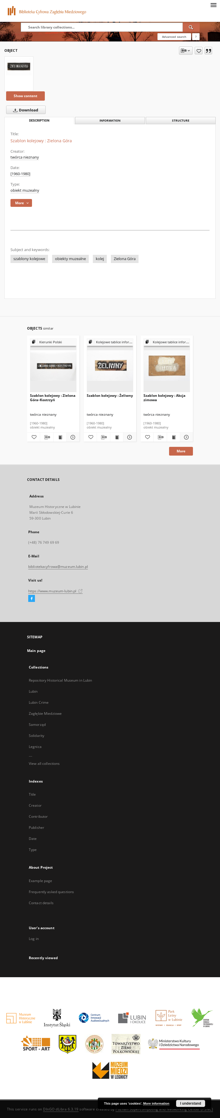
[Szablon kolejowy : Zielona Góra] (19, 66)
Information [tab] (110, 120)
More (181, 451)
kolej (100, 258)
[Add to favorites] (199, 50)
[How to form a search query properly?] (196, 36)
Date (33, 838)
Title (32, 794)
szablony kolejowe (29, 258)
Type (33, 849)
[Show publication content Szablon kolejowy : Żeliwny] (116, 437)
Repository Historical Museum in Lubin (60, 680)
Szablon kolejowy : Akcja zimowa (164, 397)
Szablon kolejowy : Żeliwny (110, 395)
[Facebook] (31, 598)
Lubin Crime (39, 702)
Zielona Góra (125, 258)
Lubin (33, 691)
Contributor (38, 816)
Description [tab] (39, 120)
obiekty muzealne (70, 258)
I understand (190, 1103)
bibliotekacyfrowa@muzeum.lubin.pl (58, 566)
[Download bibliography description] (46, 437)
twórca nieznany (24, 157)
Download (24, 109)
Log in (34, 938)
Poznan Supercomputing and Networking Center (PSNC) (164, 1109)
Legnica (35, 746)
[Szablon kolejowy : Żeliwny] (110, 365)
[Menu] (213, 4)
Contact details (41, 902)
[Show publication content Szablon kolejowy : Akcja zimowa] (173, 437)
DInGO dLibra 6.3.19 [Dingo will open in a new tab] (61, 1109)
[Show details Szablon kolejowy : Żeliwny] (129, 437)
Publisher (36, 827)
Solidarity (36, 735)
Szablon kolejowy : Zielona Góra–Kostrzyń (52, 397)
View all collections (44, 763)
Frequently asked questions (51, 891)
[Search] (191, 27)
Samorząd (37, 724)
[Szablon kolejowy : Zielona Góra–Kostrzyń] (53, 365)
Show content (25, 95)
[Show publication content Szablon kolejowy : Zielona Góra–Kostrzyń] (60, 437)
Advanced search (174, 37)
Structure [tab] (180, 120)
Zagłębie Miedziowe (45, 713)
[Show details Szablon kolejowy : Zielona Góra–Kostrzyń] (72, 437)
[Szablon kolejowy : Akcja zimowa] (167, 365)
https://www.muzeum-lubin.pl (55, 591)
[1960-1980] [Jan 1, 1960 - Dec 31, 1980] (20, 173)
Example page (40, 880)
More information (156, 1103)
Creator (35, 805)
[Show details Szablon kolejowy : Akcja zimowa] (185, 437)
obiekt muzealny (24, 190)
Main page (36, 650)
